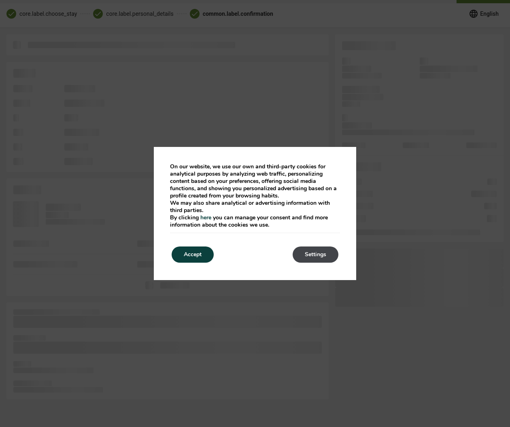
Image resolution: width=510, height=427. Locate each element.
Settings (315, 254)
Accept (193, 254)
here (205, 217)
